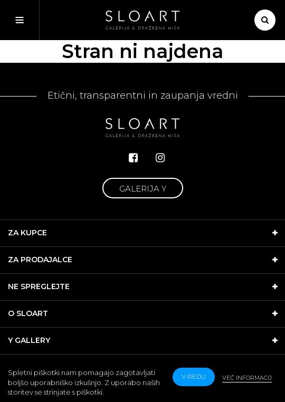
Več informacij (247, 377)
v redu (194, 376)
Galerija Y (142, 189)
